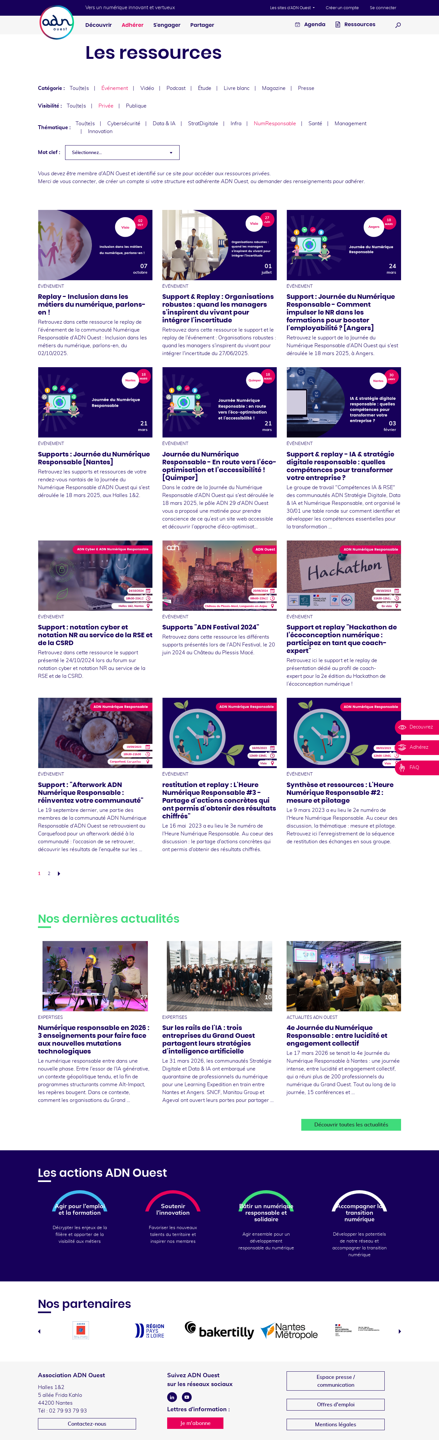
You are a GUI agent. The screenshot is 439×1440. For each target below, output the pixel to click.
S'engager (167, 25)
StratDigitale (203, 123)
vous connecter (78, 181)
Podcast (176, 88)
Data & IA (164, 123)
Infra (236, 123)
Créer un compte (342, 8)
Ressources (355, 25)
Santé (315, 123)
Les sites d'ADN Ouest (291, 8)
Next (400, 1331)
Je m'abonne (195, 1423)
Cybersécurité (123, 123)
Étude (204, 88)
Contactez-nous (87, 1424)
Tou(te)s (79, 88)
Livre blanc (237, 88)
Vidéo (147, 88)
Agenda (310, 25)
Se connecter (383, 8)
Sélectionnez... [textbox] (87, 152)
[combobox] (122, 152)
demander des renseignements (295, 181)
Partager (202, 25)
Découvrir (98, 25)
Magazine (274, 88)
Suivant (61, 873)
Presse (306, 88)
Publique (136, 106)
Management (350, 123)
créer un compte (125, 181)
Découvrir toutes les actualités (351, 1124)
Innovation (100, 131)
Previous (39, 1331)
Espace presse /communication (336, 1381)
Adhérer (133, 25)
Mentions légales (335, 1424)
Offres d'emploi (336, 1404)
